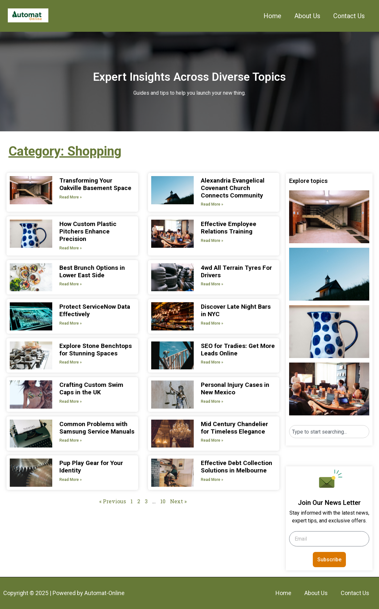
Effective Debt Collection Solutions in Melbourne (236, 466)
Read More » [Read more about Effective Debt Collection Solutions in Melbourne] (212, 479)
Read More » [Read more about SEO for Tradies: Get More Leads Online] (212, 362)
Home (272, 16)
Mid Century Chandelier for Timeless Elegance (234, 427)
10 (162, 501)
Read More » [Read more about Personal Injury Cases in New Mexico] (212, 401)
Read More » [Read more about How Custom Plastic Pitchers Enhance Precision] (70, 248)
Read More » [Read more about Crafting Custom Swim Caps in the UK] (70, 401)
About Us (307, 16)
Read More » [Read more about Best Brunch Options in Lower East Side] (70, 284)
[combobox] (329, 431)
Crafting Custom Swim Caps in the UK (91, 388)
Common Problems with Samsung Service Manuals (96, 427)
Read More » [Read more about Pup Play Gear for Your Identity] (70, 479)
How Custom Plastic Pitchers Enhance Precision (87, 231)
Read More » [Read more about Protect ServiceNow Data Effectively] (70, 323)
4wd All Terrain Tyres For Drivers (236, 271)
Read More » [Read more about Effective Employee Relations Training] (212, 240)
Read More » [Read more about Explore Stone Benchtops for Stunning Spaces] (70, 362)
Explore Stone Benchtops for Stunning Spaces (95, 349)
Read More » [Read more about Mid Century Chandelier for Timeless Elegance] (212, 440)
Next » (178, 501)
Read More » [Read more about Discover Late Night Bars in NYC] (212, 323)
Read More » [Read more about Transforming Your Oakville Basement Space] (70, 197)
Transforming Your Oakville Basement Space (95, 184)
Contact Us (349, 16)
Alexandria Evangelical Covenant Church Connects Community (232, 188)
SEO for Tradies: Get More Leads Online (238, 349)
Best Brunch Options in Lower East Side (92, 271)
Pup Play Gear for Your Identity (91, 466)
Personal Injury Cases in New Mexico (235, 388)
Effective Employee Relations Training (228, 227)
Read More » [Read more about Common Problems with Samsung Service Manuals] (70, 440)
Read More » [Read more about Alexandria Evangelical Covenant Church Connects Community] (212, 204)
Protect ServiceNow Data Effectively (94, 310)
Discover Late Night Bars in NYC (236, 310)
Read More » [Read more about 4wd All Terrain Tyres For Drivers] (212, 284)
